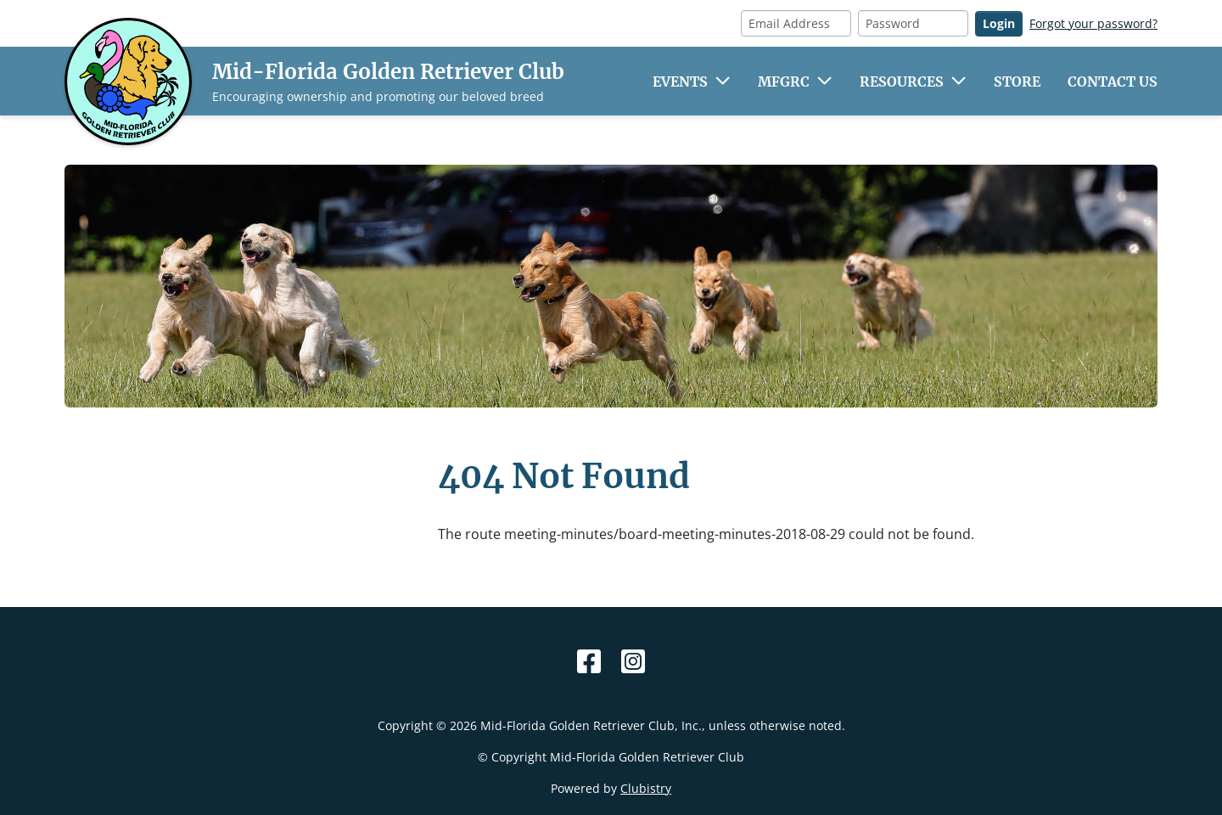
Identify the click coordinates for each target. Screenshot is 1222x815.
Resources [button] (902, 81)
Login (999, 23)
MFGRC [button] (784, 81)
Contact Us (1113, 81)
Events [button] (680, 81)
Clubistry (645, 788)
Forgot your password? (1093, 23)
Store (1017, 81)
